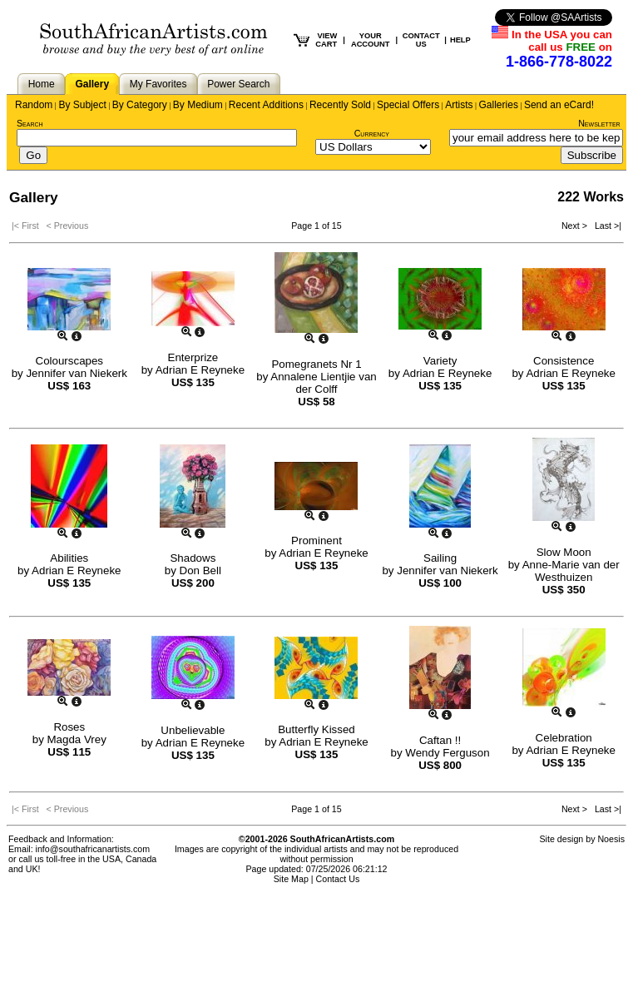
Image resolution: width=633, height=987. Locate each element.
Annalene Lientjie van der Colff (323, 382)
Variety (440, 361)
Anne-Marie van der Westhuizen (571, 570)
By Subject (82, 105)
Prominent (316, 540)
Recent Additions (266, 105)
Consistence (563, 361)
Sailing (440, 558)
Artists (458, 105)
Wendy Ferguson (447, 752)
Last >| (605, 226)
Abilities (69, 558)
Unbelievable (193, 730)
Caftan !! (440, 740)
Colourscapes (70, 361)
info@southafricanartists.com (93, 849)
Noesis (611, 839)
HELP (460, 40)
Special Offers (408, 105)
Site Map (291, 879)
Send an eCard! (559, 105)
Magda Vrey (76, 739)
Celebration (564, 738)
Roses (69, 727)
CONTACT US (421, 40)
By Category (139, 105)
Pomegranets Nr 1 (316, 364)
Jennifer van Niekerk (76, 373)
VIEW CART (326, 40)
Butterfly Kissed (316, 729)
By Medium (198, 105)
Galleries (498, 105)
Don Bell (200, 570)
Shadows (192, 558)
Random (33, 105)
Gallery (92, 84)
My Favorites (158, 84)
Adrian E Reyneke (200, 370)
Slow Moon (564, 552)
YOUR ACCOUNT (370, 40)
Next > (575, 226)
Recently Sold (340, 105)
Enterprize (193, 357)
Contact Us (338, 879)
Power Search (238, 84)
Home (41, 84)
